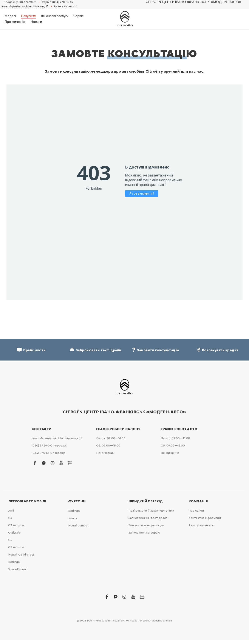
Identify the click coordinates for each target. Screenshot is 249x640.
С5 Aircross (16, 547)
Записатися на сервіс (144, 532)
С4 (10, 540)
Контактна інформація (205, 518)
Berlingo (14, 562)
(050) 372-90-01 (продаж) (49, 445)
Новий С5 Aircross (21, 554)
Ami (11, 510)
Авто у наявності (65, 6)
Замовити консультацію (146, 525)
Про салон (196, 510)
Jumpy (72, 518)
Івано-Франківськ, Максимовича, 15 (25, 6)
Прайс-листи (31, 350)
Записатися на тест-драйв (147, 518)
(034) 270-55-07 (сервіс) (49, 453)
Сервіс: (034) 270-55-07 (57, 2)
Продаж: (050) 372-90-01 (20, 2)
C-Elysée (14, 532)
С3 (10, 518)
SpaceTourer (17, 569)
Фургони (77, 501)
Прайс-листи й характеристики (151, 510)
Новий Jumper (78, 525)
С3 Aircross (16, 525)
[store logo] (124, 19)
